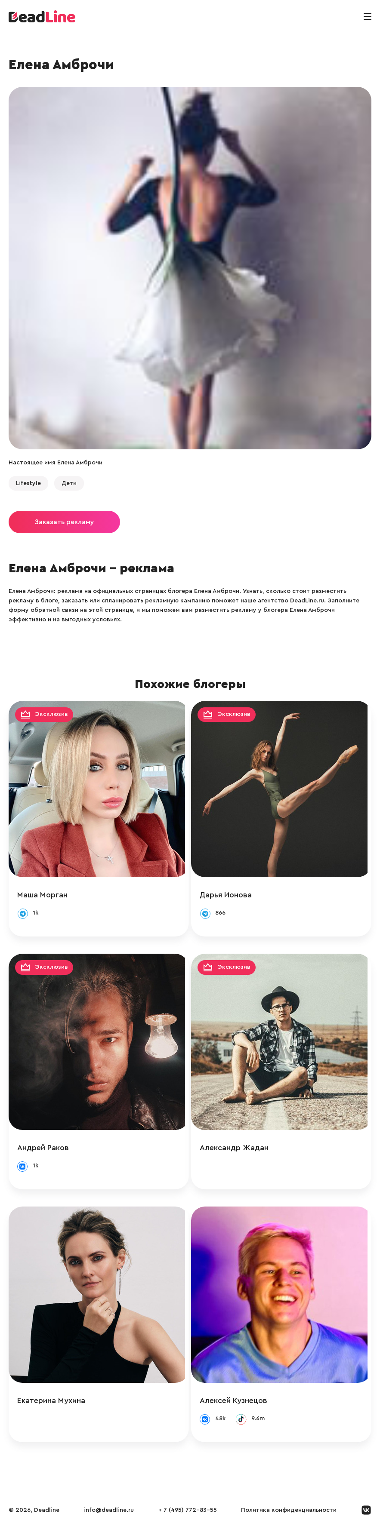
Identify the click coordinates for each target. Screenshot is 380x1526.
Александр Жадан (238, 1147)
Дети (69, 483)
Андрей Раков (43, 1147)
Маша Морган (42, 895)
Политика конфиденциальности (289, 1510)
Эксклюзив (51, 714)
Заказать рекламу (64, 522)
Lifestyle (28, 483)
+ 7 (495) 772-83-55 (187, 1510)
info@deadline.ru (109, 1510)
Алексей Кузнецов (237, 1400)
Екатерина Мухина (51, 1400)
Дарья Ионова (230, 895)
